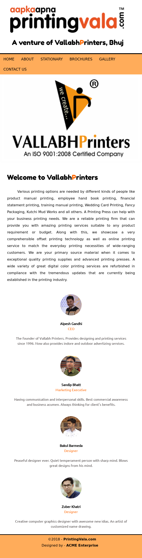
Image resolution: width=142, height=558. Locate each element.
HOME (8, 59)
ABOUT (27, 59)
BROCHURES (81, 59)
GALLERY (107, 59)
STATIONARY (52, 59)
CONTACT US (15, 69)
